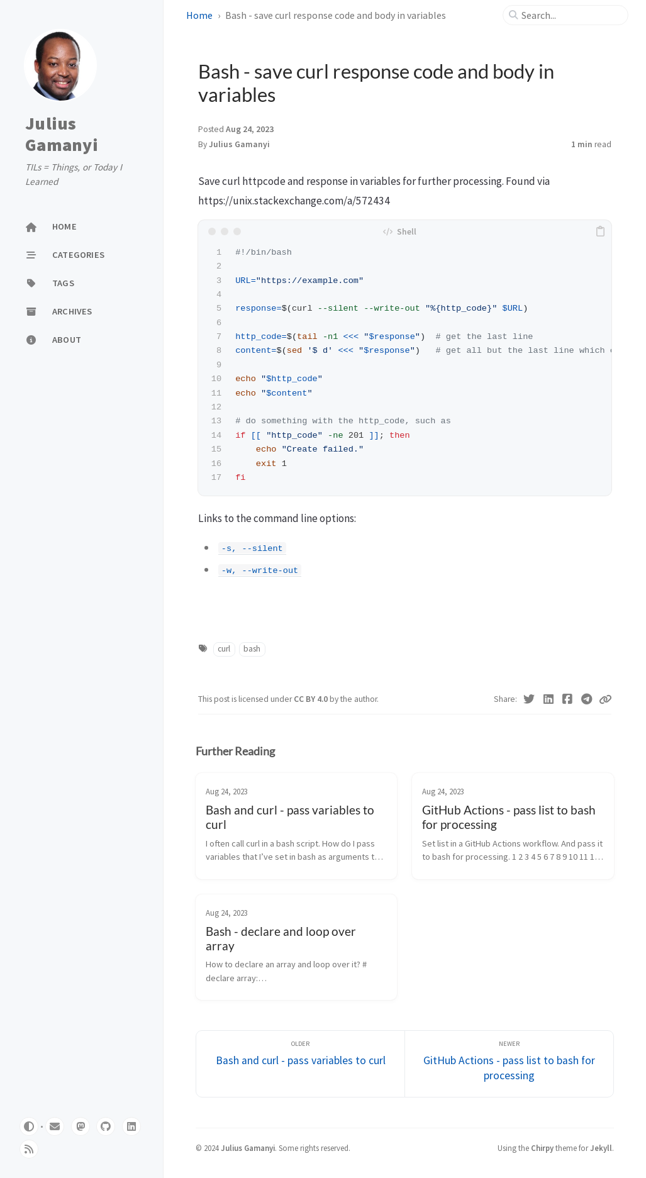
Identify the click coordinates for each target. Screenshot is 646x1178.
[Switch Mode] (29, 1126)
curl (224, 648)
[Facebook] (567, 699)
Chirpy (542, 1148)
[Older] (300, 1063)
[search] (570, 15)
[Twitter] (529, 699)
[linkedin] (131, 1126)
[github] (105, 1126)
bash (251, 648)
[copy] (600, 231)
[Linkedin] (549, 699)
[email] (55, 1126)
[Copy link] (605, 699)
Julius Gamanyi (61, 134)
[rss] (29, 1149)
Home (199, 15)
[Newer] (509, 1063)
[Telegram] (587, 699)
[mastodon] (80, 1126)
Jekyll (601, 1148)
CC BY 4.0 (312, 699)
